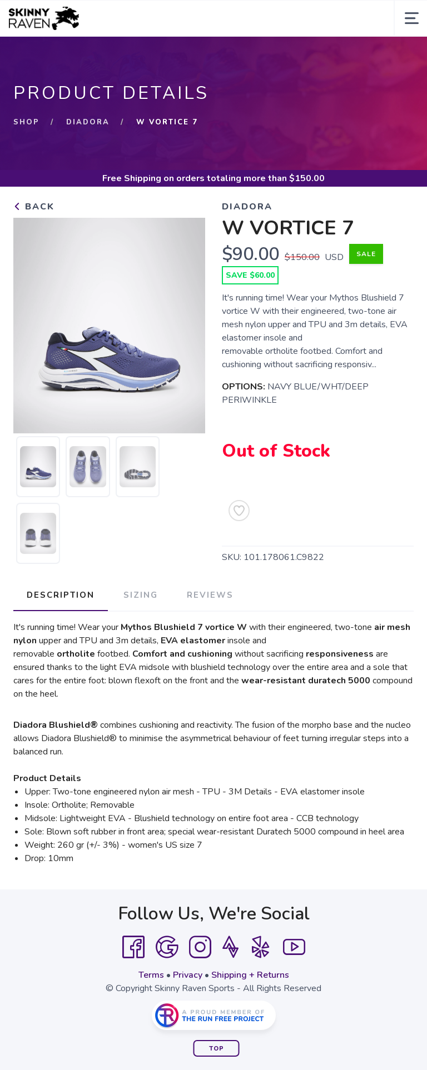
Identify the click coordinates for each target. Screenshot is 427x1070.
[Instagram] (200, 947)
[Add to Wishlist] (239, 510)
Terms (151, 975)
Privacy (187, 975)
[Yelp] (260, 947)
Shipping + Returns (250, 975)
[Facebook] (133, 947)
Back (33, 207)
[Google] (166, 947)
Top (216, 1048)
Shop (26, 122)
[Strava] (230, 947)
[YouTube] (294, 947)
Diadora (88, 122)
